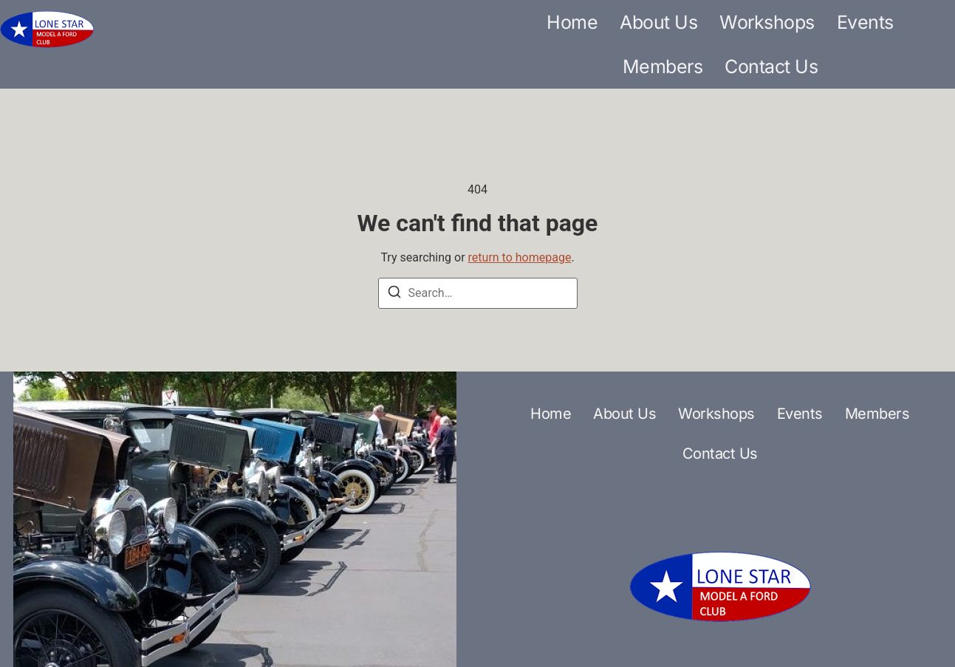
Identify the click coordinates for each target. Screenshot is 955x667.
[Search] (394, 294)
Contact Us (771, 66)
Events (865, 22)
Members (663, 66)
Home (572, 22)
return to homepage (520, 257)
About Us (658, 22)
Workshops (767, 22)
